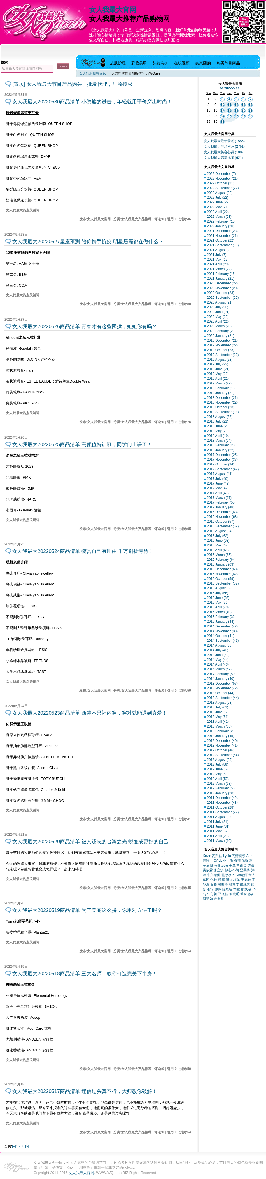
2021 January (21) (220, 279)
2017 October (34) (220, 464)
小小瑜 (228, 861)
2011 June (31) (218, 826)
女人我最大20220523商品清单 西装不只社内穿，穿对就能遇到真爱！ (89, 713)
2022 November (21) (222, 178)
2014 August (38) (219, 645)
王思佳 (246, 880)
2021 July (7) (216, 255)
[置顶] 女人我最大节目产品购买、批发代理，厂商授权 (72, 84)
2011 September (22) (223, 812)
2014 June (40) (218, 655)
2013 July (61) (217, 707)
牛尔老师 (213, 875)
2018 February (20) (221, 445)
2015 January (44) (220, 622)
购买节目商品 (228, 63)
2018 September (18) (223, 412)
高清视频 (238, 856)
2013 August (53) (219, 703)
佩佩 (218, 889)
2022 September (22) (223, 188)
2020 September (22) (223, 298)
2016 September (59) (223, 526)
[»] (27, 1146)
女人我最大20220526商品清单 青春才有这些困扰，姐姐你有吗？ (84, 326)
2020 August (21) (219, 302)
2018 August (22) (219, 417)
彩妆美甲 (139, 63)
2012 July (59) (217, 764)
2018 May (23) (217, 431)
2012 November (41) (222, 745)
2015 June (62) (218, 598)
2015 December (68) (222, 569)
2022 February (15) (221, 221)
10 (222, 105)
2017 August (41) (219, 474)
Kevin (207, 856)
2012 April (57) (218, 779)
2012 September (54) (223, 755)
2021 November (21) (222, 236)
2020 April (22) (218, 321)
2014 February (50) (221, 674)
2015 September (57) (223, 583)
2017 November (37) (222, 460)
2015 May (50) (217, 602)
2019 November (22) (222, 345)
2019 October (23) (220, 350)
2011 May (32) (217, 831)
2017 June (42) (218, 483)
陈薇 (251, 865)
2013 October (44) (220, 693)
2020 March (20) (219, 326)
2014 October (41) (220, 636)
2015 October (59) (220, 579)
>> (238, 88)
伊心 (228, 870)
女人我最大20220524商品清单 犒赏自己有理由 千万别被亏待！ (82, 551)
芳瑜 (206, 861)
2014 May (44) (217, 660)
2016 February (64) (221, 560)
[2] (19, 1146)
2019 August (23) (219, 360)
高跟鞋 (217, 856)
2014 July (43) (217, 650)
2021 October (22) (220, 240)
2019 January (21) (220, 393)
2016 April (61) (218, 550)
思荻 (224, 865)
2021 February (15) (221, 274)
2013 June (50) (218, 712)
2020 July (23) (217, 307)
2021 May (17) (217, 259)
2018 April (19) (218, 436)
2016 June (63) (218, 541)
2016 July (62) (217, 536)
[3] (23, 1146)
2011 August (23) (219, 817)
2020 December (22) (222, 283)
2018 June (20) (218, 426)
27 (243, 116)
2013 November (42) (222, 688)
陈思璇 (227, 889)
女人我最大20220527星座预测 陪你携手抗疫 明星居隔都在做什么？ (88, 241)
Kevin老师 (240, 875)
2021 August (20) (219, 250)
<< (221, 88)
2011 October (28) (220, 807)
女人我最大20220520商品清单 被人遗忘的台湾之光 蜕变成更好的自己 (90, 841)
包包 (213, 880)
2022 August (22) (219, 193)
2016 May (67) (217, 545)
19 (236, 110)
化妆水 (226, 875)
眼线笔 (245, 884)
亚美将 (245, 870)
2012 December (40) (222, 741)
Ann (249, 856)
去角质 (219, 899)
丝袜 (243, 894)
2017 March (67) (219, 498)
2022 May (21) (217, 207)
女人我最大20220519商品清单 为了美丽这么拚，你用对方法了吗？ (87, 910)
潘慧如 (208, 899)
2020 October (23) (220, 293)
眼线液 (246, 889)
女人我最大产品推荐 (224, 147)
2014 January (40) (220, 679)
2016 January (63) (220, 564)
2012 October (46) (220, 750)
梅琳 (236, 880)
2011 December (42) (222, 798)
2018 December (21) (222, 398)
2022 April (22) (218, 212)
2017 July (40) (217, 479)
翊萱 (236, 889)
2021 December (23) (222, 231)
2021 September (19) (223, 245)
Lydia (227, 856)
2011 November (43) (222, 803)
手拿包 (234, 865)
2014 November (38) (222, 631)
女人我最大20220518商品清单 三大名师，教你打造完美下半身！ (84, 973)
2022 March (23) (219, 217)
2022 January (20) (220, 226)
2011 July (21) (217, 822)
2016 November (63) (222, 517)
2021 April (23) (218, 264)
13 (243, 105)
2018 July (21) (217, 421)
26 (236, 116)
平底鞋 (223, 894)
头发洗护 (160, 63)
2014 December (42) (222, 626)
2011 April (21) (218, 836)
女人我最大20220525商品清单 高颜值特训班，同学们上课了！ (82, 444)
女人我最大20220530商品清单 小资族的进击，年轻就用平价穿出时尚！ (92, 102)
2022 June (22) (218, 202)
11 (229, 105)
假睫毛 (234, 894)
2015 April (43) (218, 607)
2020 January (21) (220, 336)
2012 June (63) (218, 769)
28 (250, 116)
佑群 (245, 861)
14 (250, 105)
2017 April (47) (218, 493)
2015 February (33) (221, 617)
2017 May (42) (217, 488)
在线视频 (182, 63)
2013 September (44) (223, 698)
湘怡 (210, 889)
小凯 (235, 870)
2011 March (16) (219, 841)
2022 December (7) (221, 174)
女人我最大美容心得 (223, 152)
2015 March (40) (219, 612)
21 (250, 110)
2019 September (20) (223, 355)
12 (236, 105)
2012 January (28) (220, 793)
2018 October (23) (220, 407)
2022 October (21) (220, 183)
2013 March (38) (219, 726)
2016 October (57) (220, 522)
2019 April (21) (218, 379)
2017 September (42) (223, 469)
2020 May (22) (217, 317)
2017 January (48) (220, 507)
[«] (14, 1146)
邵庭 (221, 880)
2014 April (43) (218, 664)
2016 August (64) (219, 531)
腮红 (229, 880)
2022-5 (229, 88)
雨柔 (243, 865)
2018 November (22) (222, 402)
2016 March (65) (219, 555)
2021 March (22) (219, 269)
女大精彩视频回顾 (92, 73)
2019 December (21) (222, 340)
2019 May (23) (217, 374)
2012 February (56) (221, 788)
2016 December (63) (222, 512)
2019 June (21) (218, 369)
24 (222, 116)
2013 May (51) (217, 717)
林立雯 (234, 884)
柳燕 (237, 861)
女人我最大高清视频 (223, 158)
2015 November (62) (222, 574)
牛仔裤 (212, 894)
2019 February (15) (221, 388)
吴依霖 (208, 870)
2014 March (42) (219, 669)
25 (229, 116)
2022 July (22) (217, 198)
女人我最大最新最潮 (224, 141)
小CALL (216, 861)
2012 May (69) (217, 774)
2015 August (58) (219, 588)
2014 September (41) (223, 641)
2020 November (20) (222, 288)
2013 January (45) (220, 736)
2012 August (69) (219, 760)
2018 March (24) (219, 441)
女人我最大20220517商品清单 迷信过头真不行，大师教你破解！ (84, 1091)
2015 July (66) (217, 593)
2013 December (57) (222, 683)
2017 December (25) (222, 455)
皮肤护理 (118, 63)
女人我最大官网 (112, 9)
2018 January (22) (220, 450)
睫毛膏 (215, 865)
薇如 (251, 894)
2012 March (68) (219, 784)
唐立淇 (219, 870)
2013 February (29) (221, 731)
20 (243, 110)
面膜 (213, 884)
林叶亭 (223, 884)
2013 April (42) (218, 722)
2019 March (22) (219, 383)
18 (229, 110)
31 (222, 122)
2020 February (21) (221, 331)
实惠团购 (203, 63)
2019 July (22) (217, 364)
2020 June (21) (218, 312)
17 (222, 110)
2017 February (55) (221, 502)
